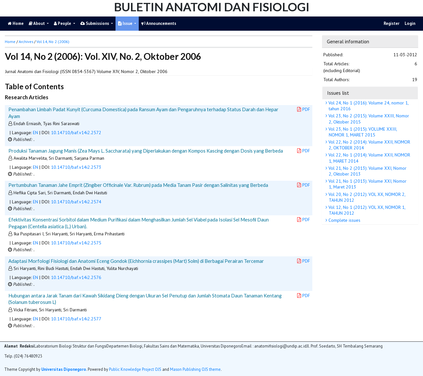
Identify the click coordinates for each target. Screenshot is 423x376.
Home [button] (10, 41)
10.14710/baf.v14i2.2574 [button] (76, 202)
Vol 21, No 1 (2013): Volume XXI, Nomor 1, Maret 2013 (367, 184)
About (37, 23)
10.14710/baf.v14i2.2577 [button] (76, 319)
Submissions (95, 23)
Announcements (158, 23)
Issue (125, 23)
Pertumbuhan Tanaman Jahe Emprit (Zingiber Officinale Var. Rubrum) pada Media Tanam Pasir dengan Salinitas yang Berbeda (138, 185)
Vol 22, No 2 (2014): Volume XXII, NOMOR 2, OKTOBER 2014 (368, 145)
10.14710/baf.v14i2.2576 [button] (76, 277)
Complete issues (343, 220)
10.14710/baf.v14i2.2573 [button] (76, 167)
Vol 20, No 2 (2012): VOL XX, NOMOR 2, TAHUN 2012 (366, 197)
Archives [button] (26, 41)
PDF (303, 109)
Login (410, 23)
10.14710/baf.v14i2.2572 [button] (76, 132)
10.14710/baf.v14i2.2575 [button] (76, 243)
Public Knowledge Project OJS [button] (135, 369)
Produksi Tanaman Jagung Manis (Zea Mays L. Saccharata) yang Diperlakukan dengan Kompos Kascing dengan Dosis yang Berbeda (145, 151)
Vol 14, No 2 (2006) (52, 41)
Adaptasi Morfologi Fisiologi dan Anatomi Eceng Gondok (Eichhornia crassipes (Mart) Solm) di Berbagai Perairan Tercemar (136, 261)
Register (391, 23)
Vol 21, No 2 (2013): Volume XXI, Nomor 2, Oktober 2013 (367, 171)
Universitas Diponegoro (63, 369)
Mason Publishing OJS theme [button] (195, 369)
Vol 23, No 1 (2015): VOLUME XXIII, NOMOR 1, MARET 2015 (362, 132)
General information (348, 41)
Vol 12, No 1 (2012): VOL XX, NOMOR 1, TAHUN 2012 (366, 210)
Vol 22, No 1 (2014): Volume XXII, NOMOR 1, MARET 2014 (368, 158)
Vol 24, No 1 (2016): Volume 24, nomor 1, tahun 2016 (368, 106)
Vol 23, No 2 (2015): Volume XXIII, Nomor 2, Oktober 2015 (368, 118)
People (63, 23)
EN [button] (35, 132)
